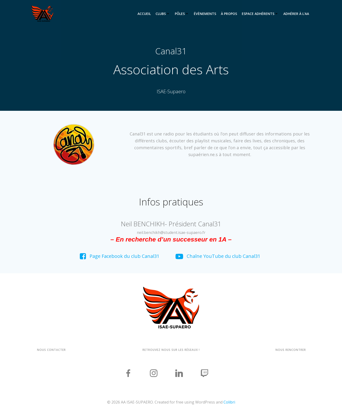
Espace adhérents (260, 13)
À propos (229, 13)
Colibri (229, 403)
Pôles (182, 13)
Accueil (144, 13)
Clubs (163, 13)
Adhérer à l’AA (296, 13)
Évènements (205, 13)
